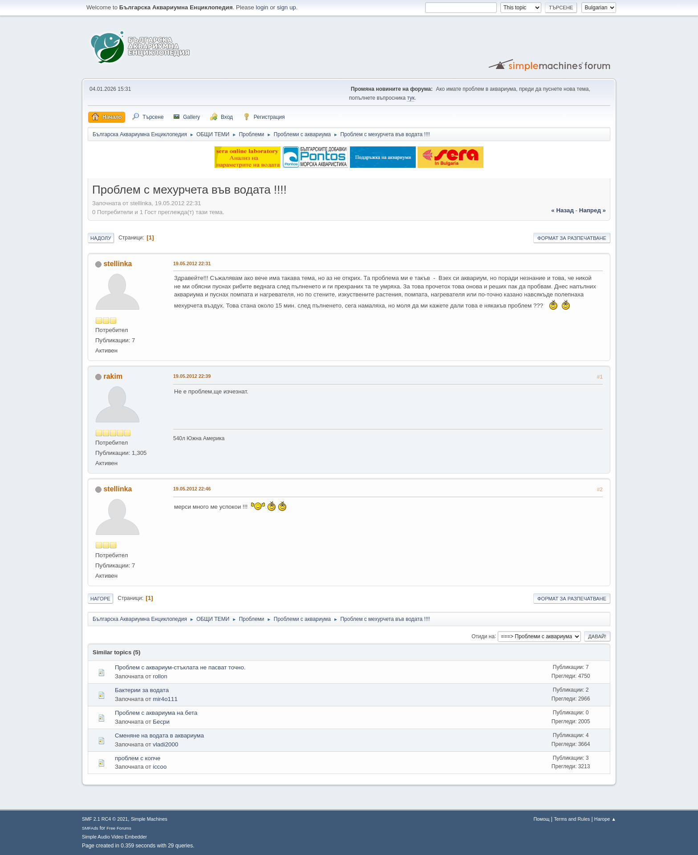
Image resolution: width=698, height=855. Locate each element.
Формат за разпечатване (571, 238)
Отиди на (483, 636)
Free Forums (118, 828)
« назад (562, 210)
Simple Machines (149, 819)
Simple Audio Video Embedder (114, 836)
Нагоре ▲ (605, 819)
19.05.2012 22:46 (192, 488)
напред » (592, 210)
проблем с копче (137, 758)
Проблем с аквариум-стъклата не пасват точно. (180, 667)
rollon (160, 676)
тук (410, 98)
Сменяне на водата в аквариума (159, 735)
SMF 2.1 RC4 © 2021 (105, 819)
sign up (286, 7)
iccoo (159, 766)
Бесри (161, 721)
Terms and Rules (572, 819)
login (262, 7)
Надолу (100, 238)
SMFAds (90, 828)
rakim (112, 376)
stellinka (117, 263)
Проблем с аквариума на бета (156, 712)
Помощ (541, 819)
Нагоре (100, 598)
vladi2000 (165, 744)
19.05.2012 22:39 (192, 376)
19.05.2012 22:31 (192, 263)
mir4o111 (165, 699)
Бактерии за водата (142, 690)
